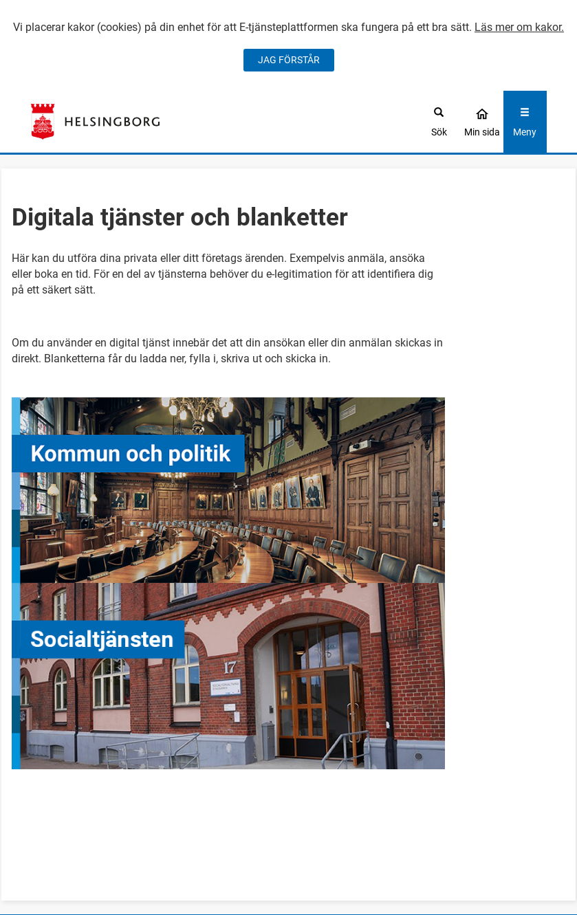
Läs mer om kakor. (519, 27)
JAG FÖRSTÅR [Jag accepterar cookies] (289, 59)
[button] (288, 490)
